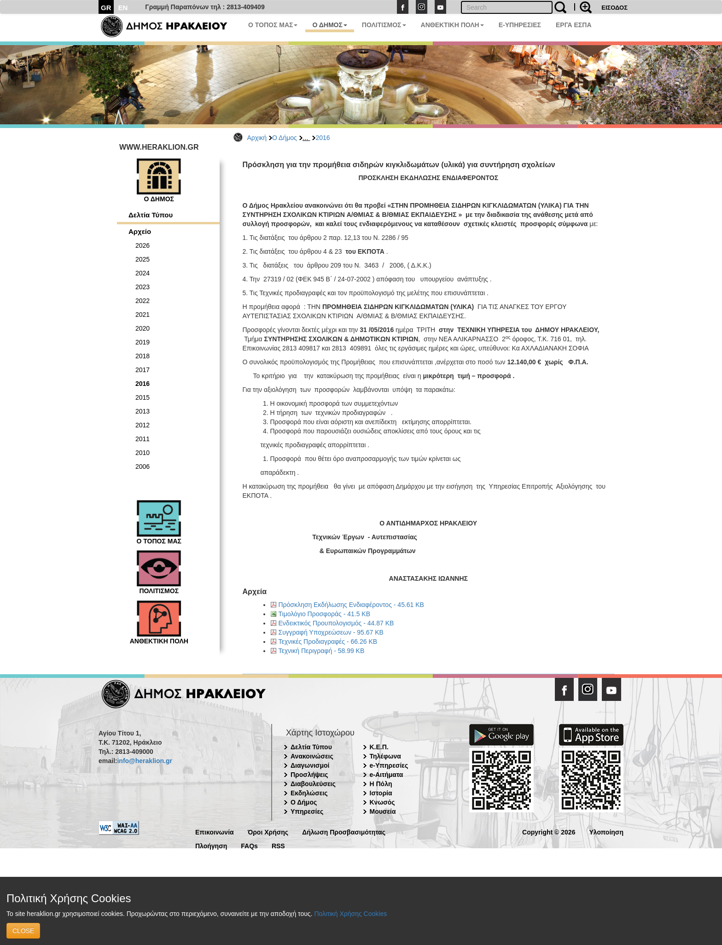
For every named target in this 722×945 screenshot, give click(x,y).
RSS (278, 845)
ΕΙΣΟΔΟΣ (614, 7)
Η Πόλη (381, 784)
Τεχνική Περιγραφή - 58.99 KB (322, 650)
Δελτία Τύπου (150, 215)
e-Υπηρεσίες (389, 765)
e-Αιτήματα (386, 774)
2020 (142, 328)
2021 (142, 314)
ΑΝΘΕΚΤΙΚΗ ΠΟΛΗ (452, 25)
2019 (142, 342)
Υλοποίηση (606, 831)
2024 (142, 273)
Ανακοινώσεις (312, 756)
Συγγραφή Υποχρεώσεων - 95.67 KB (331, 632)
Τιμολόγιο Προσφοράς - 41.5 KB (325, 614)
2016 (322, 137)
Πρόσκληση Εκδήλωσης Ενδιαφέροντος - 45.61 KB (351, 604)
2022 (142, 300)
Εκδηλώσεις (309, 793)
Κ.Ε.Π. (379, 747)
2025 (142, 259)
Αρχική (257, 137)
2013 (142, 411)
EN (123, 8)
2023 (142, 287)
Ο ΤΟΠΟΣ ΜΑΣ (272, 25)
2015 (142, 397)
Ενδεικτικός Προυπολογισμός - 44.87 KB (336, 623)
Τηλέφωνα (385, 756)
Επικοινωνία (214, 831)
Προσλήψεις (309, 774)
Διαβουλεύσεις (313, 784)
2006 (142, 466)
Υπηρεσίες (307, 811)
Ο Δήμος (284, 137)
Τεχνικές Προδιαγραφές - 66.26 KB (328, 641)
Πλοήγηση (211, 845)
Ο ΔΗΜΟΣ (329, 25)
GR (106, 8)
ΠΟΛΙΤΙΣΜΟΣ (384, 25)
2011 (142, 439)
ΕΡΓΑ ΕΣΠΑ (574, 25)
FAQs (249, 845)
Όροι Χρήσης (268, 831)
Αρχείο (139, 231)
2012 (142, 425)
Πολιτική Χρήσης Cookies (350, 913)
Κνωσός (382, 802)
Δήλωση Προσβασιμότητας (343, 831)
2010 (142, 452)
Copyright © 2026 (548, 831)
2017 (142, 369)
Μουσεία (383, 811)
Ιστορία (381, 793)
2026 (142, 245)
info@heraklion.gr (144, 760)
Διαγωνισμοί (310, 765)
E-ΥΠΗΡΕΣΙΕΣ (520, 25)
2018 (142, 356)
